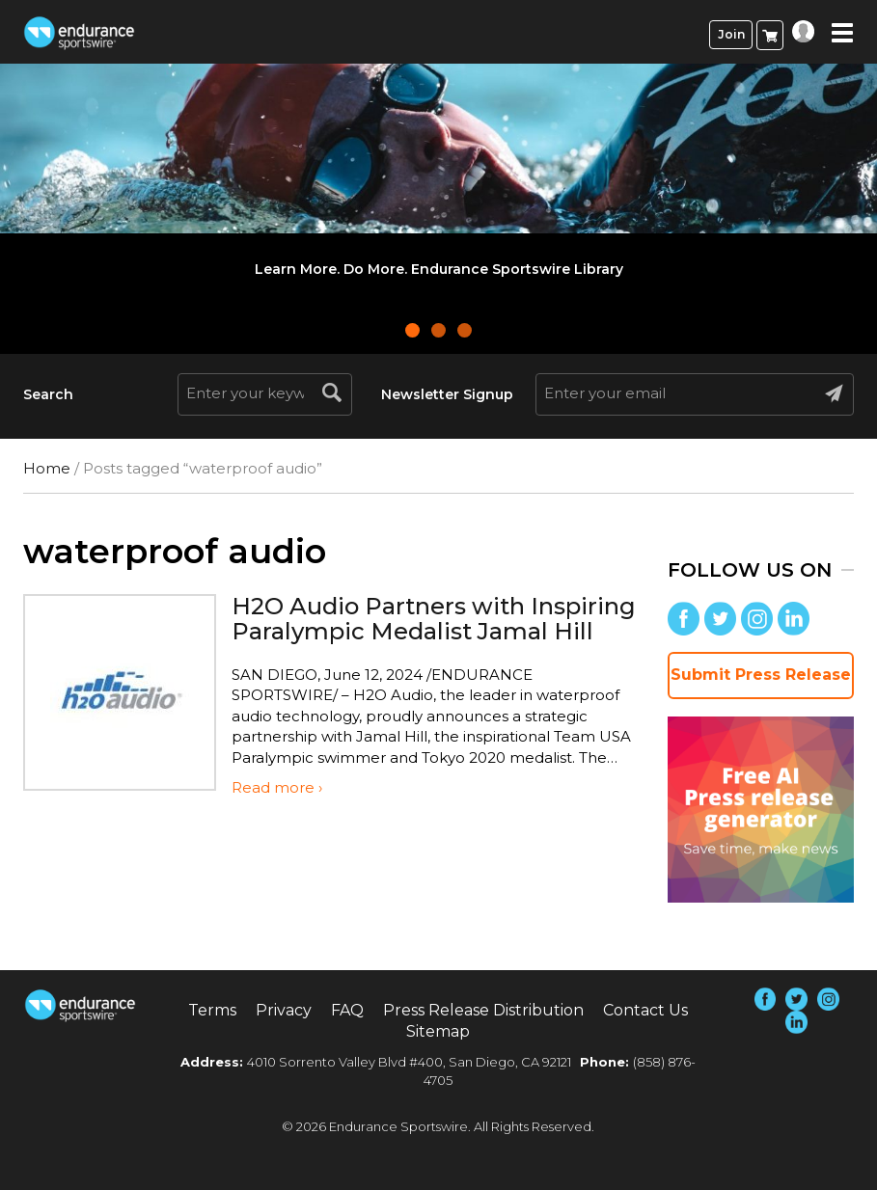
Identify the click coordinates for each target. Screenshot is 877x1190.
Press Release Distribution (483, 1010)
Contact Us (645, 1010)
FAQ (347, 1010)
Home (46, 468)
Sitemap (438, 1031)
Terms (212, 1010)
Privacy (284, 1010)
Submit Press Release (761, 674)
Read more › (277, 787)
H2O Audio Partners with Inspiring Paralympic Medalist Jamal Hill (434, 618)
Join (731, 34)
